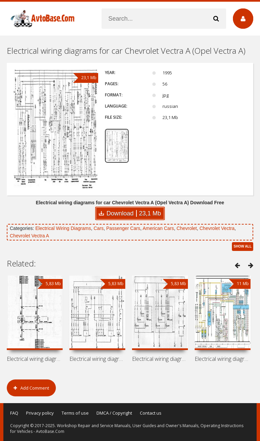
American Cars (158, 228)
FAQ (14, 413)
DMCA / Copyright (114, 413)
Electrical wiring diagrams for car (35, 359)
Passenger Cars (123, 228)
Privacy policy (40, 413)
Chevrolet (187, 228)
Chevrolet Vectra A (29, 235)
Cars (98, 228)
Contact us (150, 413)
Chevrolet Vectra (217, 228)
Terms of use (75, 413)
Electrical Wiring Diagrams (63, 228)
